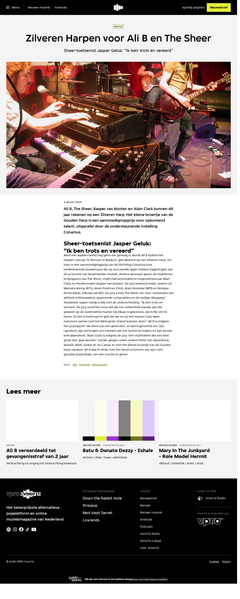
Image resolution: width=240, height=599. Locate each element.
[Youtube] (33, 529)
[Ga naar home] (118, 7)
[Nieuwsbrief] (219, 7)
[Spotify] (8, 529)
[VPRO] (210, 522)
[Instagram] (15, 529)
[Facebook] (21, 529)
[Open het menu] (13, 7)
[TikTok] (27, 529)
